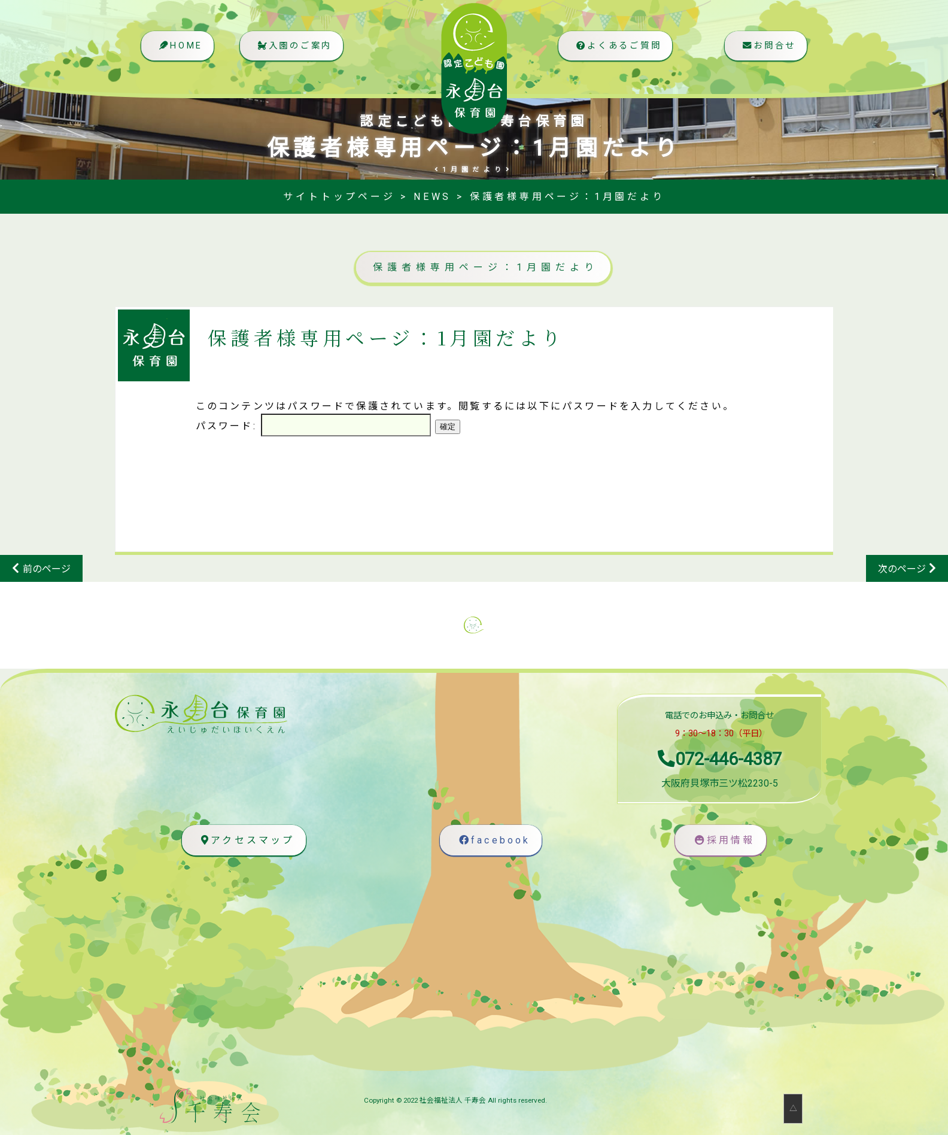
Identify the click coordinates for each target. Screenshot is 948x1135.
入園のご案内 (298, 51)
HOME (180, 51)
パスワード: (313, 426)
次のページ (902, 569)
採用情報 (723, 840)
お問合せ (767, 51)
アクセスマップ (246, 840)
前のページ (47, 569)
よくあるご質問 (615, 51)
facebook (493, 840)
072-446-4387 (720, 759)
